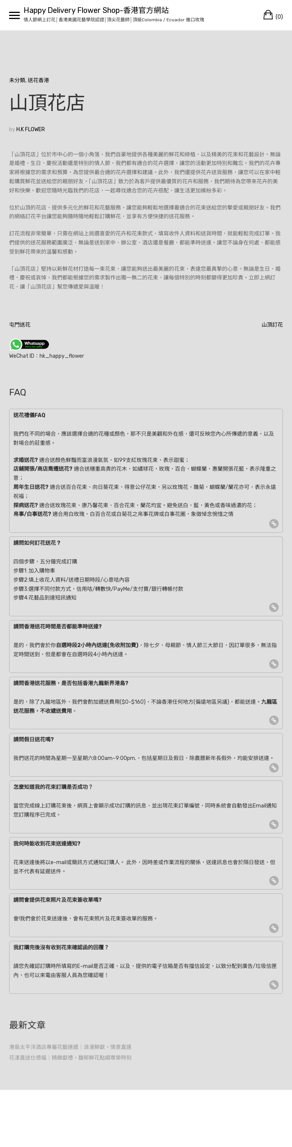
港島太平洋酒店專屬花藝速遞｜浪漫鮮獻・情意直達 (70, 1047)
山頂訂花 (272, 325)
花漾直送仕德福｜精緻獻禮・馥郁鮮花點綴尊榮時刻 (70, 1058)
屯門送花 (19, 325)
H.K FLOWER (30, 129)
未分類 (17, 80)
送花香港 (38, 80)
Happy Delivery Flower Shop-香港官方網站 (96, 10)
